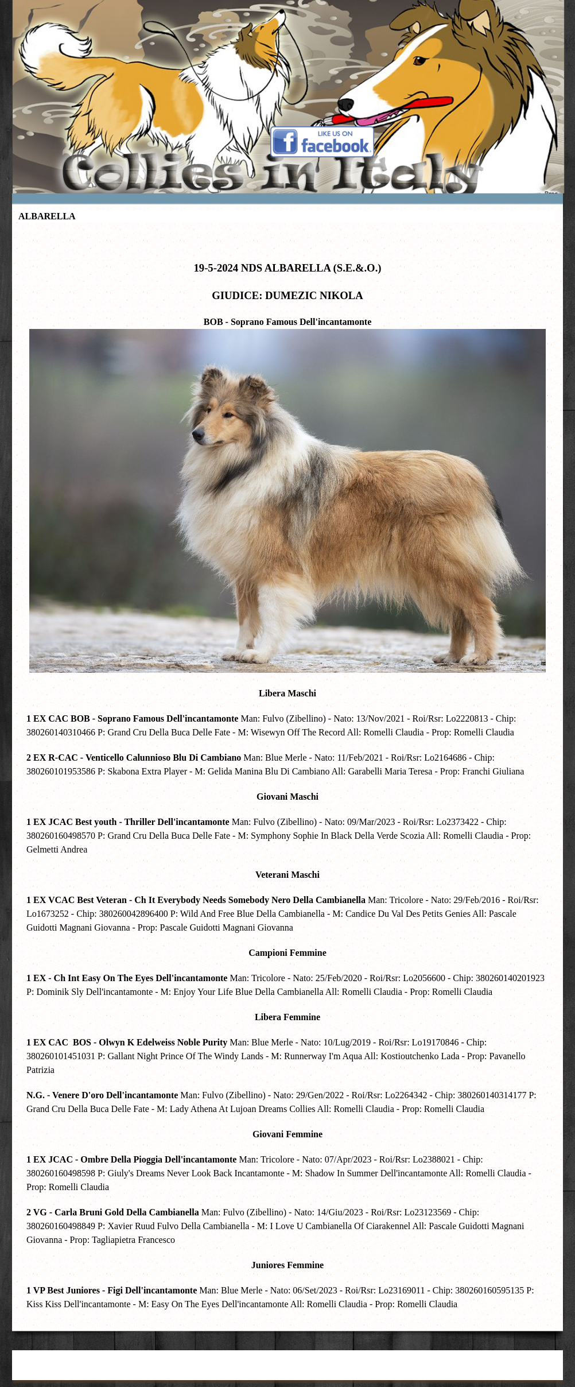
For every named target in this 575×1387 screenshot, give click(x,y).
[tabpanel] (287, 774)
